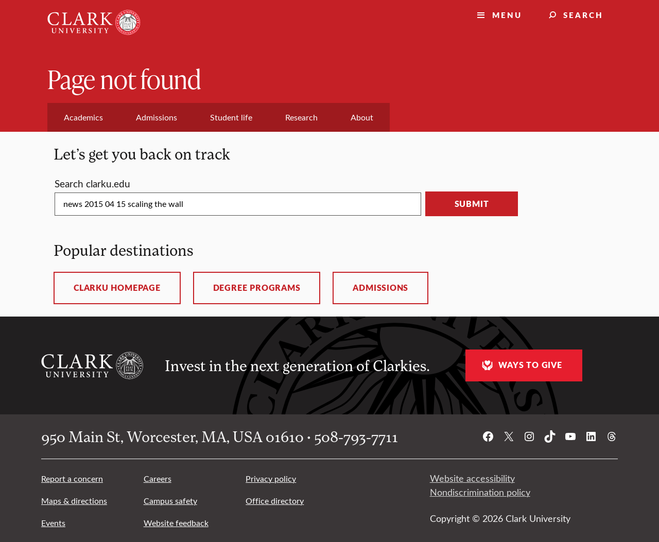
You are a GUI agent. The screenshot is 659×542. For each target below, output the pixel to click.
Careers (157, 478)
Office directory (275, 500)
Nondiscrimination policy (480, 492)
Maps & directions (74, 500)
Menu (507, 14)
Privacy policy (271, 478)
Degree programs (257, 287)
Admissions (380, 287)
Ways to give (520, 365)
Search (583, 14)
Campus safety (170, 500)
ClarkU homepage (117, 287)
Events (53, 522)
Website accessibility (472, 478)
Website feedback (176, 522)
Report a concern (72, 478)
